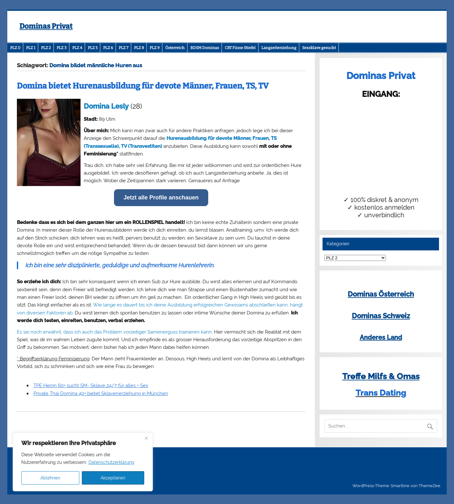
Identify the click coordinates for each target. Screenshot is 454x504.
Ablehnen (50, 477)
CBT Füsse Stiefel (240, 48)
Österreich (175, 48)
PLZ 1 (30, 48)
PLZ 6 (108, 48)
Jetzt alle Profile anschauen (161, 197)
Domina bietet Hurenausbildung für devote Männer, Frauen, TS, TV (143, 86)
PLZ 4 (77, 48)
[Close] (146, 438)
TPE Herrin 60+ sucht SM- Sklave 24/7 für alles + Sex (90, 385)
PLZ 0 (15, 48)
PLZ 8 (139, 48)
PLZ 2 (46, 48)
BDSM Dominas (204, 48)
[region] (83, 462)
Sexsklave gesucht (319, 48)
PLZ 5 (92, 48)
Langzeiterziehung (278, 48)
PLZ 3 (62, 48)
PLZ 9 (155, 48)
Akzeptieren (113, 477)
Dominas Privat (46, 26)
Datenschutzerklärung (111, 462)
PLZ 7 (123, 48)
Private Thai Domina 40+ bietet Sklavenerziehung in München (100, 393)
